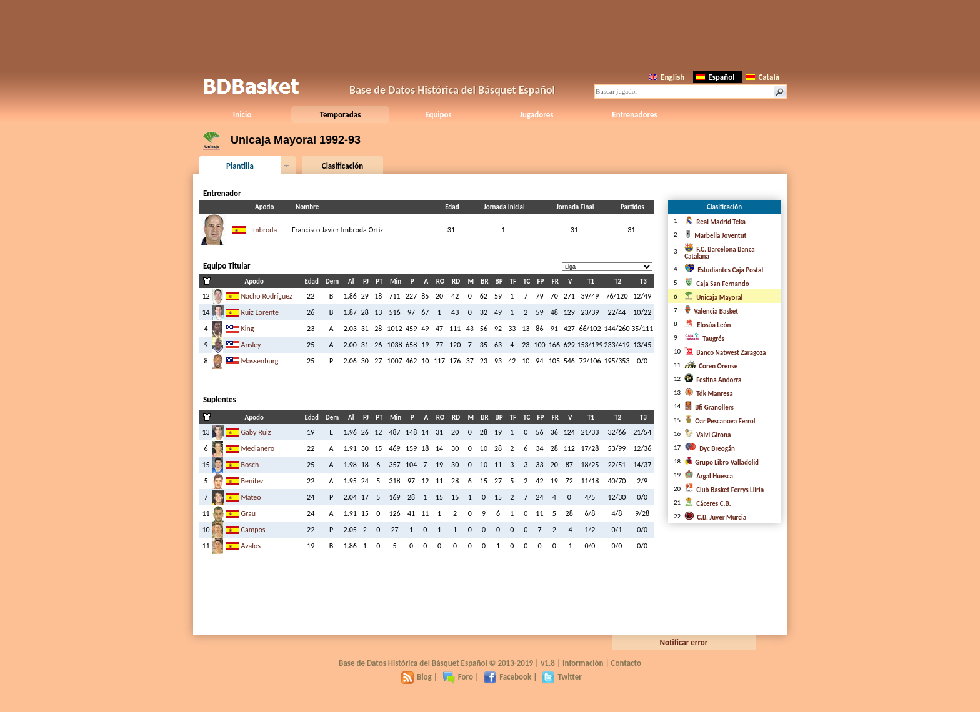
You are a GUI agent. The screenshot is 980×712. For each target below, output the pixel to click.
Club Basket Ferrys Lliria (724, 490)
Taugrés (704, 339)
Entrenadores (634, 114)
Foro (457, 676)
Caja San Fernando (716, 284)
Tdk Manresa (708, 394)
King (247, 328)
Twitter (561, 676)
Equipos (438, 114)
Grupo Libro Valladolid (721, 462)
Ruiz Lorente (260, 312)
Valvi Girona (707, 435)
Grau (248, 513)
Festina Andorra (712, 380)
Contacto (626, 663)
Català (762, 77)
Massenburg (260, 361)
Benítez (252, 481)
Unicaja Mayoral (713, 298)
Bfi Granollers (709, 407)
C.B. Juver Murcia (715, 517)
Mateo (251, 497)
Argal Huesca (708, 476)
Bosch (250, 464)
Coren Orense (711, 366)
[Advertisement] (490, 34)
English (666, 77)
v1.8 (548, 663)
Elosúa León (707, 325)
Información (583, 663)
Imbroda (264, 230)
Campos (253, 529)
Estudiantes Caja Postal (723, 270)
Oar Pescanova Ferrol (719, 421)
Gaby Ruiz (256, 432)
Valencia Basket (711, 311)
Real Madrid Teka (715, 222)
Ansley (251, 345)
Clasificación (342, 166)
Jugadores (537, 114)
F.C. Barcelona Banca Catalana (719, 252)
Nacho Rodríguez (266, 296)
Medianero (258, 448)
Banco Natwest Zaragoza (725, 353)
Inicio (242, 114)
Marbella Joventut (715, 236)
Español (715, 77)
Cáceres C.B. (707, 504)
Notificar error (684, 642)
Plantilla (240, 166)
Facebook (507, 676)
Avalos (251, 546)
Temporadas (340, 114)
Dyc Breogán (709, 449)
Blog (416, 676)
